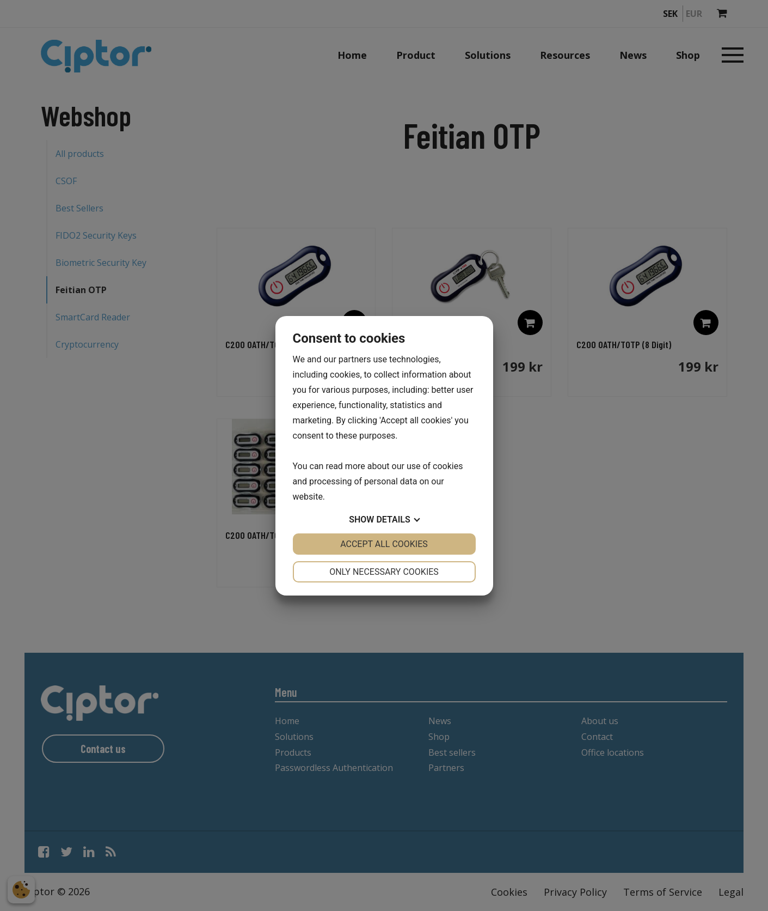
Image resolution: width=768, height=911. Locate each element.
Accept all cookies (384, 544)
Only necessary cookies (384, 572)
